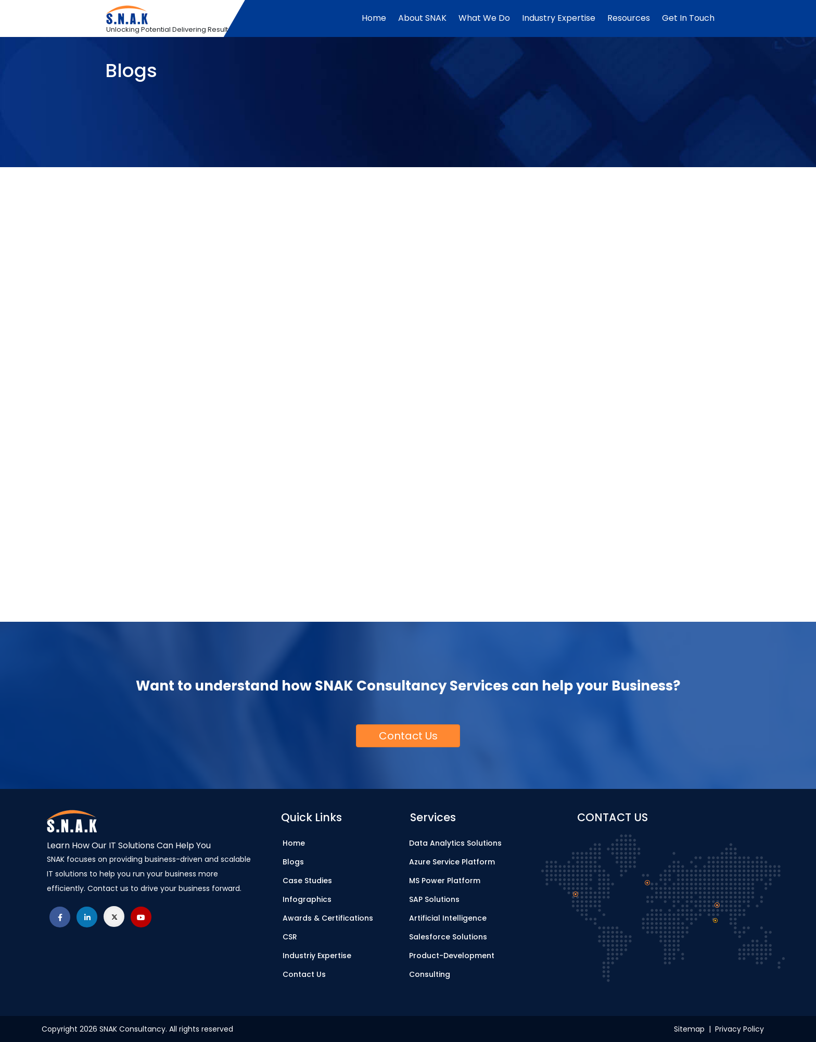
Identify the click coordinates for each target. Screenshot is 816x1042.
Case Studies (307, 880)
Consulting (429, 974)
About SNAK (422, 18)
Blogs (293, 862)
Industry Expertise (558, 18)
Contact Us (304, 974)
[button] (408, 735)
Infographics (307, 899)
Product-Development (451, 955)
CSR (290, 937)
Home (374, 18)
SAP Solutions (434, 899)
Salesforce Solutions (448, 937)
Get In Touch (688, 18)
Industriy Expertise (317, 955)
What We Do (484, 18)
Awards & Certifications (328, 918)
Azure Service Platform (452, 862)
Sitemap (691, 1029)
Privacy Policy (739, 1029)
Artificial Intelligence (448, 918)
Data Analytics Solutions (455, 843)
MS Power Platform (444, 880)
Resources (628, 18)
